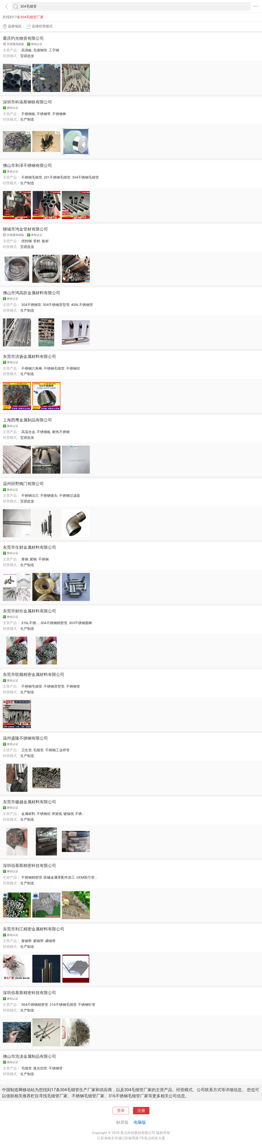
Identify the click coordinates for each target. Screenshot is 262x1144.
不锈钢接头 (49, 495)
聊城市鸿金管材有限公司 (25, 229)
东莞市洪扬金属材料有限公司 (29, 356)
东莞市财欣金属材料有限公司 (29, 611)
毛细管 (38, 750)
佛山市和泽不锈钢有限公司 (27, 165)
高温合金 (28, 432)
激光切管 (40, 1068)
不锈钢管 (73, 686)
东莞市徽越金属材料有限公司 (29, 801)
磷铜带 (50, 941)
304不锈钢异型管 (56, 305)
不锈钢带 (44, 114)
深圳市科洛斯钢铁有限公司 (27, 102)
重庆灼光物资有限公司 (23, 38)
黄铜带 (26, 941)
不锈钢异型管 (54, 686)
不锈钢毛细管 (31, 177)
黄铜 (24, 559)
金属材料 (28, 814)
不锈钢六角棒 (31, 368)
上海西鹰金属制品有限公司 (27, 420)
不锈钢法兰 (30, 495)
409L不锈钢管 (82, 305)
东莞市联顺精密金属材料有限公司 (33, 674)
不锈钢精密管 (31, 877)
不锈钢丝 (73, 368)
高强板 (26, 50)
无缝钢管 (40, 50)
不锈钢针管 (86, 1005)
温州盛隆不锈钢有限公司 (25, 738)
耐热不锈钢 (61, 432)
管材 (36, 241)
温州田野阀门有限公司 (23, 483)
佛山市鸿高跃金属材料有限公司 (31, 292)
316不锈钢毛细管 (63, 1005)
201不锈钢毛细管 (57, 177)
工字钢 (54, 50)
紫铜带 (38, 941)
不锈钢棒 (59, 114)
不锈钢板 (28, 114)
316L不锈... (30, 623)
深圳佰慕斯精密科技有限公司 (29, 865)
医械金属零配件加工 (59, 877)
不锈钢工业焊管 (57, 750)
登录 (121, 1110)
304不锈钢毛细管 (85, 177)
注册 (141, 1110)
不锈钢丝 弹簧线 (49, 814)
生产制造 (27, 119)
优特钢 (26, 241)
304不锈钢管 (31, 305)
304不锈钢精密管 (53, 623)
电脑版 (140, 1122)
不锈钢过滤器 (69, 495)
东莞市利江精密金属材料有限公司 (33, 929)
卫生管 (26, 750)
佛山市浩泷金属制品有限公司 (29, 1056)
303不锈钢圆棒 (80, 623)
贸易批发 (27, 56)
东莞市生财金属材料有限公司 (29, 547)
